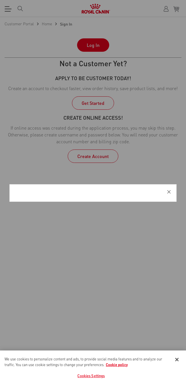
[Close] (177, 359)
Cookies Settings (91, 375)
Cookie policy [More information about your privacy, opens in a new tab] (117, 364)
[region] (93, 368)
